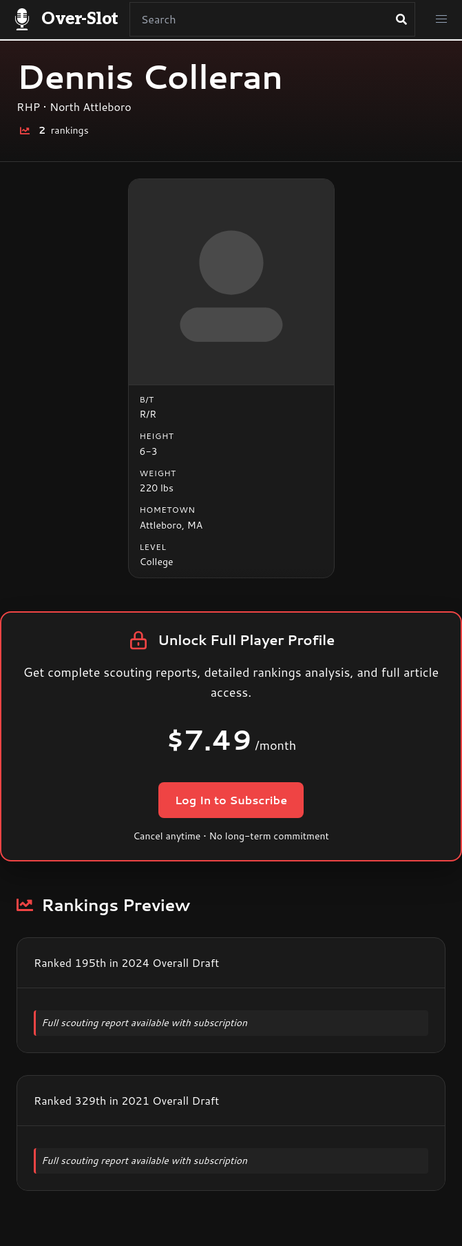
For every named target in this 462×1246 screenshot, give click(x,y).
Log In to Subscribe (231, 800)
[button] (441, 19)
